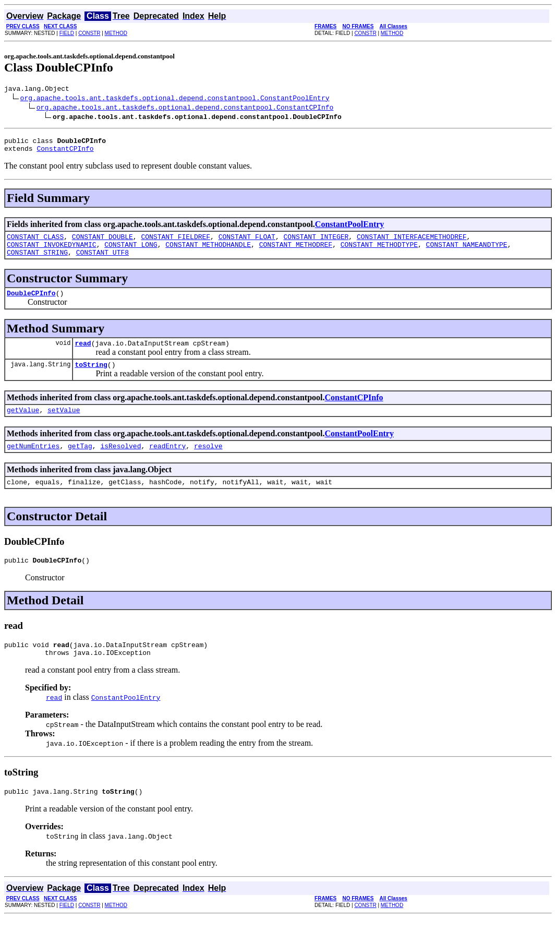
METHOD (116, 33)
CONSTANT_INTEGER (315, 242)
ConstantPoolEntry (349, 228)
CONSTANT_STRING (37, 261)
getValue (23, 425)
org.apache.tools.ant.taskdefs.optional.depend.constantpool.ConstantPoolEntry (175, 99)
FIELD (66, 33)
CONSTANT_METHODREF (295, 252)
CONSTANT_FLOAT (247, 242)
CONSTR (89, 33)
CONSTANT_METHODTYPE (379, 252)
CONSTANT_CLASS (35, 242)
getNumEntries (33, 463)
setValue (63, 425)
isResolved (120, 463)
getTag (80, 463)
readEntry (167, 463)
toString (91, 378)
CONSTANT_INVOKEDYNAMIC (51, 252)
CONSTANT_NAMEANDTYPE (466, 252)
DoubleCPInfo (31, 303)
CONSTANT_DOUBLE (102, 242)
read (83, 355)
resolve (208, 463)
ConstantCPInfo (65, 153)
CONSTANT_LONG (130, 252)
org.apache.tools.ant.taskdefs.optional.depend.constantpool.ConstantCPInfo (185, 108)
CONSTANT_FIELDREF (175, 242)
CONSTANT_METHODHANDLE (208, 252)
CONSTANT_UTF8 (102, 261)
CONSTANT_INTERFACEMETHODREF (412, 242)
